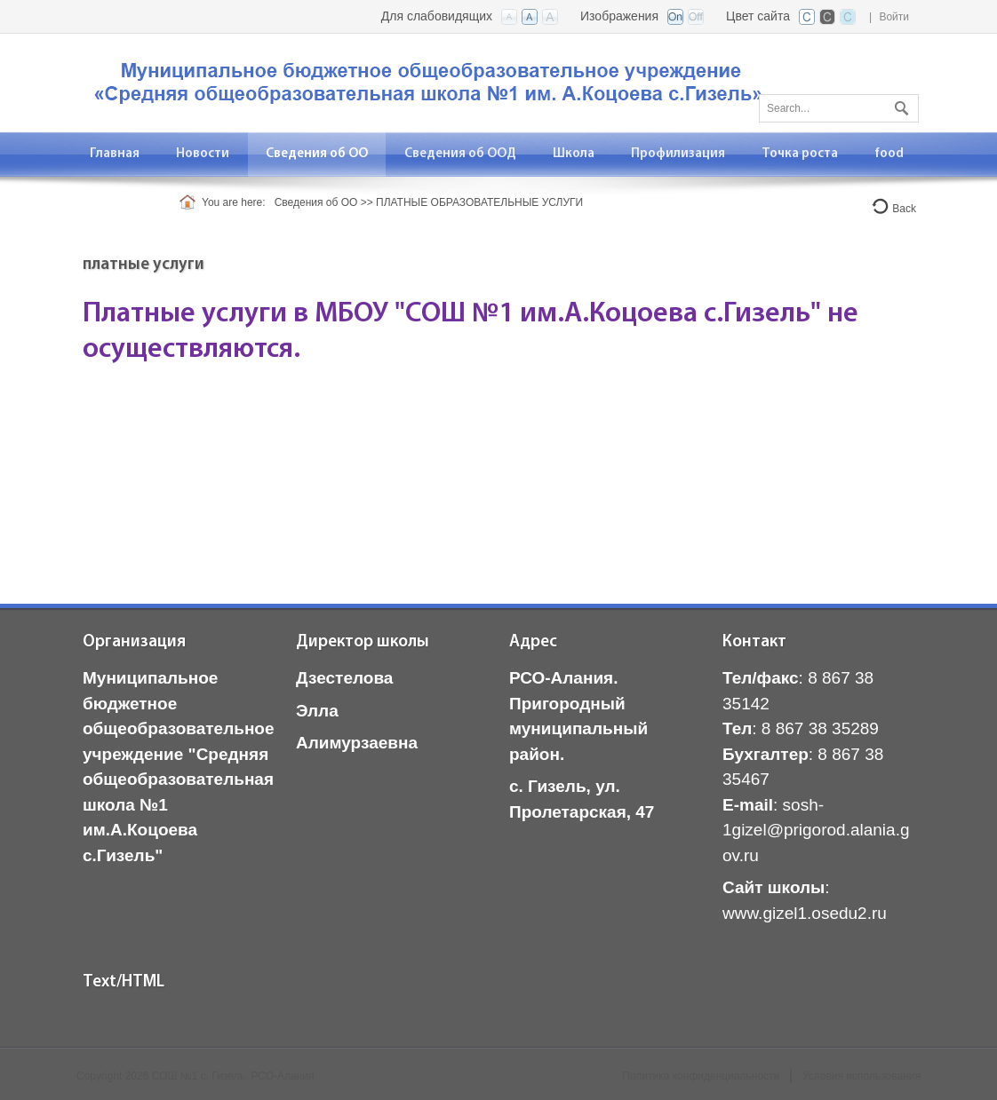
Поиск (899, 104)
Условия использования (861, 1076)
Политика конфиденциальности (700, 1076)
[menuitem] (203, 154)
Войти (894, 17)
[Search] (839, 108)
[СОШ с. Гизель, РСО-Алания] (431, 81)
